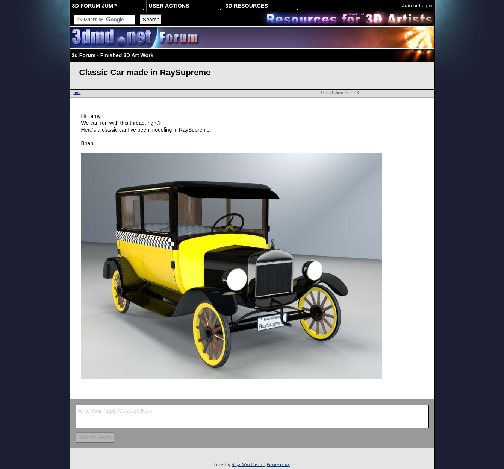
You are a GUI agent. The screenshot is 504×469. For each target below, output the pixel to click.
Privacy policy (278, 465)
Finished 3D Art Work (127, 55)
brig (77, 93)
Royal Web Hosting (248, 465)
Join (407, 5)
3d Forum (84, 55)
